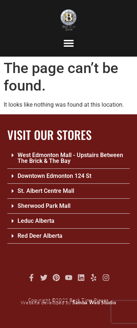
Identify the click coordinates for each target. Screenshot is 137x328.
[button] (68, 43)
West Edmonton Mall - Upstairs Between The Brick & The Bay (70, 158)
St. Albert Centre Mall (46, 190)
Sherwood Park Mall (44, 205)
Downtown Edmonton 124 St (54, 175)
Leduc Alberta (36, 220)
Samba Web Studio (94, 302)
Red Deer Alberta (40, 235)
